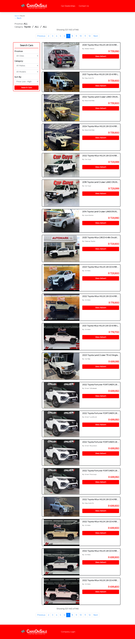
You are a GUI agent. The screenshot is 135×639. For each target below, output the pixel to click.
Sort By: (18, 77)
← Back (18, 18)
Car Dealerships (68, 6)
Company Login (68, 632)
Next (95, 36)
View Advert (100, 56)
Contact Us (84, 6)
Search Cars (26, 45)
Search (17, 16)
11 (85, 36)
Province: (18, 51)
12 (90, 36)
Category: (18, 61)
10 (81, 36)
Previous (41, 36)
